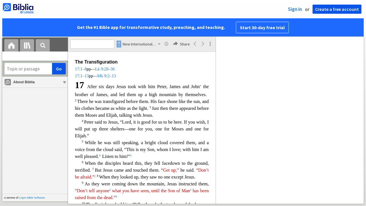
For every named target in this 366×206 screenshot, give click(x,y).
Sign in (295, 9)
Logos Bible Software (32, 197)
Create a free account (337, 9)
